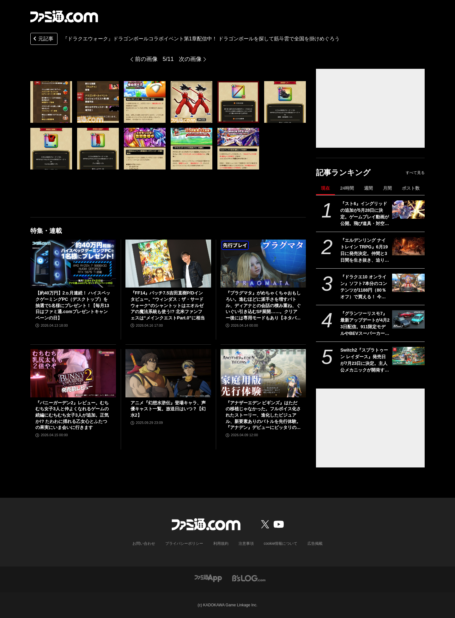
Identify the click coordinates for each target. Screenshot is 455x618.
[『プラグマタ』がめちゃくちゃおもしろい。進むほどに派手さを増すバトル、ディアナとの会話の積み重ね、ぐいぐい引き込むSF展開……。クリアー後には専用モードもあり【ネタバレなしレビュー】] (263, 264)
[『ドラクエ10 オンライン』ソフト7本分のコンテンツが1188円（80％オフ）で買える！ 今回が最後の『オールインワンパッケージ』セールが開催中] (408, 283)
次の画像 (190, 59)
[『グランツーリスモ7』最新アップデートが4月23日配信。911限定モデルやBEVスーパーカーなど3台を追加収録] (408, 319)
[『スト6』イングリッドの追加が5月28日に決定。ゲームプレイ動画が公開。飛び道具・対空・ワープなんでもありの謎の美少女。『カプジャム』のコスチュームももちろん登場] (408, 209)
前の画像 (146, 59)
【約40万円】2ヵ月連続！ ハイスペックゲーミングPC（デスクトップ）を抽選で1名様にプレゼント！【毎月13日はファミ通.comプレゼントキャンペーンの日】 (72, 305)
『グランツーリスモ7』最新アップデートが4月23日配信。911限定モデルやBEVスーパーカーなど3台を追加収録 (365, 324)
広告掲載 (315, 543)
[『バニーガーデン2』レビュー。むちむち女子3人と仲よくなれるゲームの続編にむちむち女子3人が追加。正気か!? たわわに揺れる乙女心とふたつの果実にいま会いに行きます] (73, 373)
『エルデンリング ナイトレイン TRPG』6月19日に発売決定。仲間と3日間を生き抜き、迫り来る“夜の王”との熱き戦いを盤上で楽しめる (364, 251)
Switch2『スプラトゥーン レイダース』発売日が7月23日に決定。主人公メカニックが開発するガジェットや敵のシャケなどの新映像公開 (364, 360)
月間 (387, 188)
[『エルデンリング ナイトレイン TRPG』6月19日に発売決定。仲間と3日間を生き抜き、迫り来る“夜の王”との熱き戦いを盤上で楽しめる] (408, 246)
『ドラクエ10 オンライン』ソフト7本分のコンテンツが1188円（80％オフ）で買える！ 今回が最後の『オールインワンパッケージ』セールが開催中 (364, 287)
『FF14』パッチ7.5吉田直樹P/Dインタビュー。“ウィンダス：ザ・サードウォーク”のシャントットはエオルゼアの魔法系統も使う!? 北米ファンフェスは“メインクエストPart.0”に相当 (167, 305)
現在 (325, 188)
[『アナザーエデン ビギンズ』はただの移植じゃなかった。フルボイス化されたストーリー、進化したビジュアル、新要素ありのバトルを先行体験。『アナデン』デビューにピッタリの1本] (263, 373)
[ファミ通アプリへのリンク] (208, 577)
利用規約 (220, 543)
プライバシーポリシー (184, 543)
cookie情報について (281, 543)
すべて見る (415, 172)
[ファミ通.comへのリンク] (64, 16)
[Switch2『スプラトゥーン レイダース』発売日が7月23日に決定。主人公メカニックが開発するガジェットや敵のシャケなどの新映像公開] (408, 356)
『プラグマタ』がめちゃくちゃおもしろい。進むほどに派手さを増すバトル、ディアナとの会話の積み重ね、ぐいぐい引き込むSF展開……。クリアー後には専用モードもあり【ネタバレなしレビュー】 (263, 305)
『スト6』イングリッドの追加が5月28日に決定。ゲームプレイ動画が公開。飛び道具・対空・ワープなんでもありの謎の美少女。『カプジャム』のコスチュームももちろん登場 (364, 214)
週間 (368, 188)
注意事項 (246, 543)
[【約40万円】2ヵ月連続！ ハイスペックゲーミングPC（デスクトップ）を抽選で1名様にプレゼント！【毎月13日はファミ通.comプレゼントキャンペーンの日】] (73, 264)
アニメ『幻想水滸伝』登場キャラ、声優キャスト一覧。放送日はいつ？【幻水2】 (168, 409)
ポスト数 (411, 188)
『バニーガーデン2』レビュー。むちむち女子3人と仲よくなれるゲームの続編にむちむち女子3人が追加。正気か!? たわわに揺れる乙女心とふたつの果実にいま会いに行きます (72, 415)
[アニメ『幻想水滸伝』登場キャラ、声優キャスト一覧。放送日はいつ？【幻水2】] (168, 373)
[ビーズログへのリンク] (248, 577)
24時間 (347, 188)
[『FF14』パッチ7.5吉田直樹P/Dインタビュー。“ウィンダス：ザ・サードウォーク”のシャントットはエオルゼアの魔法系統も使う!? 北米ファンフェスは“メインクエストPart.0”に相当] (168, 264)
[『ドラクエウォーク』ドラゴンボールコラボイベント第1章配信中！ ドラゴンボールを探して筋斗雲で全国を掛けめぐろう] (51, 102)
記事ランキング (343, 172)
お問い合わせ (143, 543)
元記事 (42, 39)
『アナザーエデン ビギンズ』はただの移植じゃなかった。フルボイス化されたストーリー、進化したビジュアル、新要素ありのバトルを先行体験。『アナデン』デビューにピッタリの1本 (263, 415)
